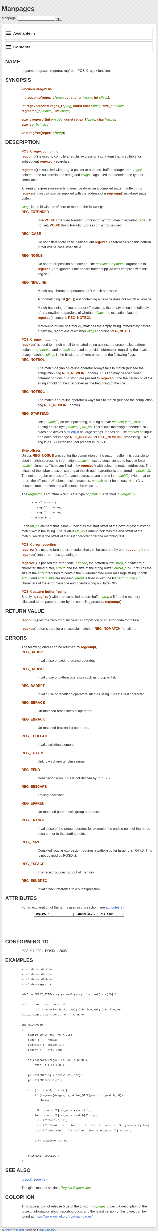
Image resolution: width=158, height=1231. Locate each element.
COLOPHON (19, 1197)
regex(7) (40, 1179)
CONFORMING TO (27, 941)
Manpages (18, 8)
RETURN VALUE (24, 611)
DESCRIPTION (22, 142)
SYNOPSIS (18, 80)
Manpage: (9, 18)
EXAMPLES (19, 960)
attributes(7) (115, 907)
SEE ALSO (17, 1170)
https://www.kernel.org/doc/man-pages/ (64, 1216)
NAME (12, 61)
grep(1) (26, 1179)
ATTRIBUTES (21, 898)
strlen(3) (73, 432)
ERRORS (16, 638)
